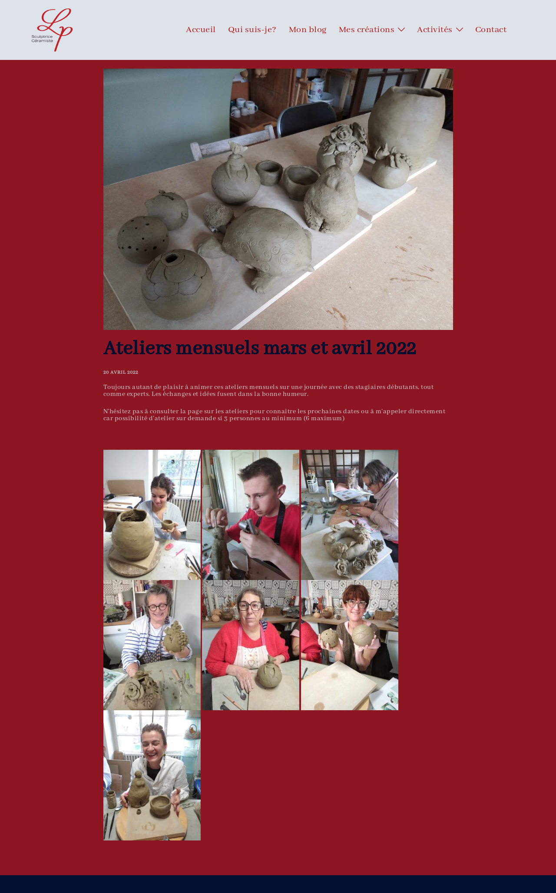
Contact (491, 30)
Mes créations (367, 30)
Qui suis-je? (252, 30)
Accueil (201, 30)
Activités (435, 30)
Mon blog (308, 30)
